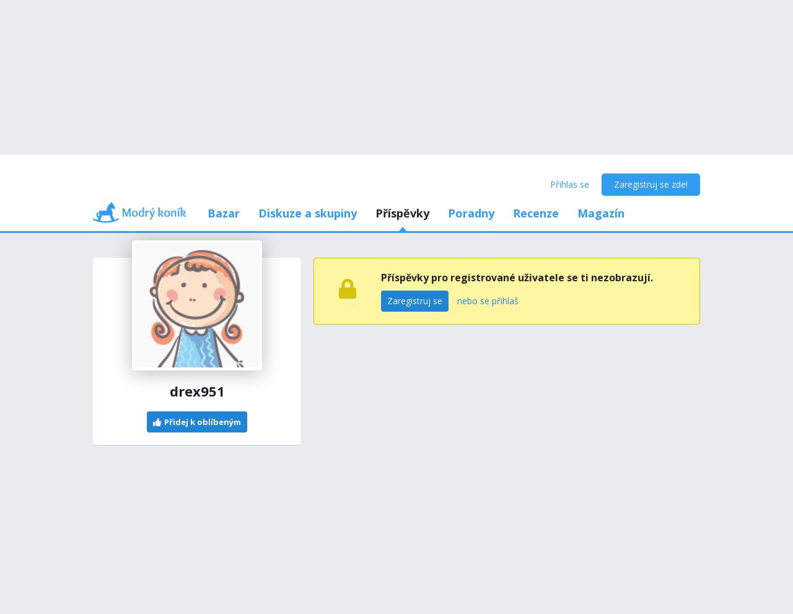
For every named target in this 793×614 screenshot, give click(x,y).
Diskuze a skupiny (307, 213)
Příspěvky (402, 213)
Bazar (224, 213)
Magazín (600, 213)
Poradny (471, 213)
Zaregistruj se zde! (651, 184)
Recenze (536, 213)
